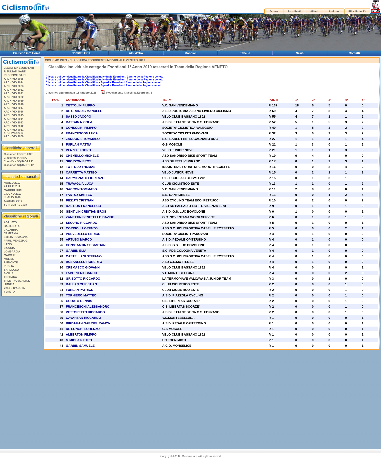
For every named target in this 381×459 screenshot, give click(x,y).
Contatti (354, 53)
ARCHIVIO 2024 (14, 82)
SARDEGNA (11, 269)
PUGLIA (9, 266)
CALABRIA (11, 229)
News (299, 53)
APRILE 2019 (12, 186)
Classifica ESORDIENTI (19, 154)
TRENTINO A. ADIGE (17, 280)
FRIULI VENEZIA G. (16, 240)
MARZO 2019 (12, 182)
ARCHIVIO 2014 (14, 118)
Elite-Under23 (357, 11)
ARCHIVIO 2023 (14, 86)
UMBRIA (9, 284)
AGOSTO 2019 (13, 200)
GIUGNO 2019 (12, 193)
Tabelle (245, 53)
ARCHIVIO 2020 (14, 96)
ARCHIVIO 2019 (14, 100)
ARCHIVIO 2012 (14, 126)
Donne (274, 11)
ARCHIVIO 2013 (14, 122)
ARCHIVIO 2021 (14, 93)
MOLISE (9, 258)
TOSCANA (10, 277)
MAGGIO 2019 (13, 190)
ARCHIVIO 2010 (13, 132)
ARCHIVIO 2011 (14, 129)
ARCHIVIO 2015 (14, 115)
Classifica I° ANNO (15, 157)
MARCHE (10, 255)
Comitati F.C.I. (81, 53)
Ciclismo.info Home (26, 53)
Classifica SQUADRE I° (18, 161)
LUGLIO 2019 (12, 197)
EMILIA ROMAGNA (16, 236)
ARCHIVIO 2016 (14, 111)
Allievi (314, 11)
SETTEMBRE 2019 (15, 204)
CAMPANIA (11, 233)
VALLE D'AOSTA (14, 287)
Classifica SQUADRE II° (19, 165)
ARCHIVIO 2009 (14, 136)
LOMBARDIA (12, 251)
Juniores (333, 11)
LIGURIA (9, 247)
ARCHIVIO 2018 (14, 104)
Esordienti (294, 11)
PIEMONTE (11, 262)
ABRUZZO (10, 222)
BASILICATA (12, 226)
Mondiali (191, 53)
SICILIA (8, 273)
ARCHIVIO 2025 (14, 78)
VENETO (9, 291)
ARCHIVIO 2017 (14, 107)
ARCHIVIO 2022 (14, 89)
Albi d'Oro (136, 53)
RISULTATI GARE (15, 71)
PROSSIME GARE (15, 75)
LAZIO (8, 244)
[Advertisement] (20, 369)
